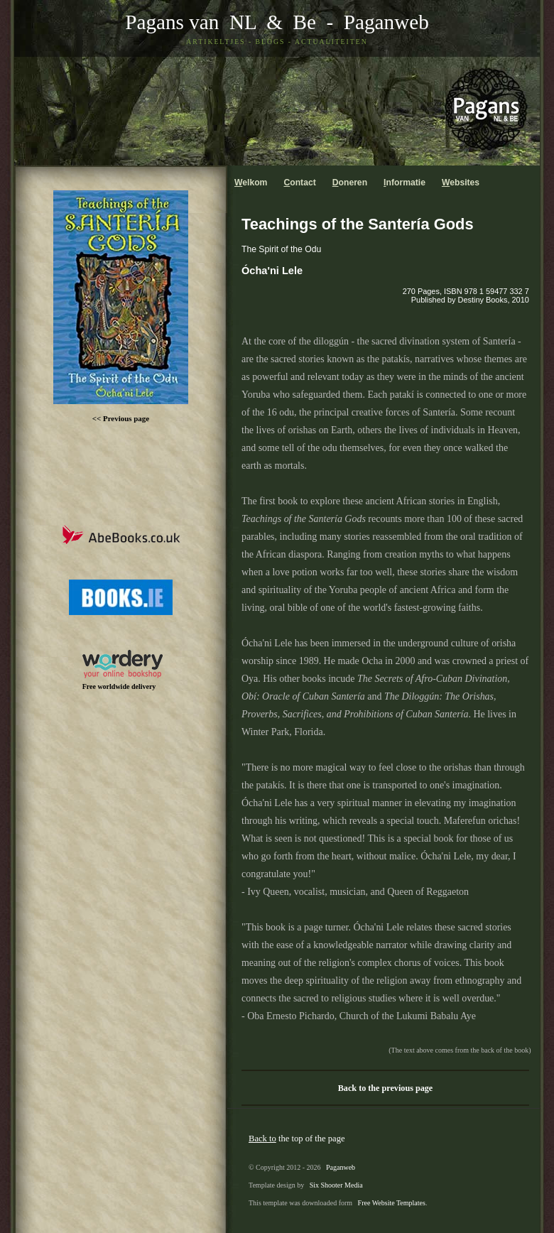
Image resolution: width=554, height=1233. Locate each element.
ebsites (460, 183)
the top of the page (297, 1139)
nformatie (404, 183)
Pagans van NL (190, 22)
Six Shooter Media (336, 1185)
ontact (299, 183)
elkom (250, 183)
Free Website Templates (391, 1203)
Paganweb (386, 22)
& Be (286, 22)
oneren (349, 183)
